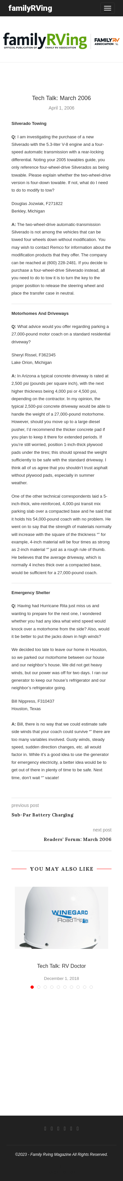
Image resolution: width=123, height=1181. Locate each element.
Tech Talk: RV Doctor (61, 966)
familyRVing (30, 8)
